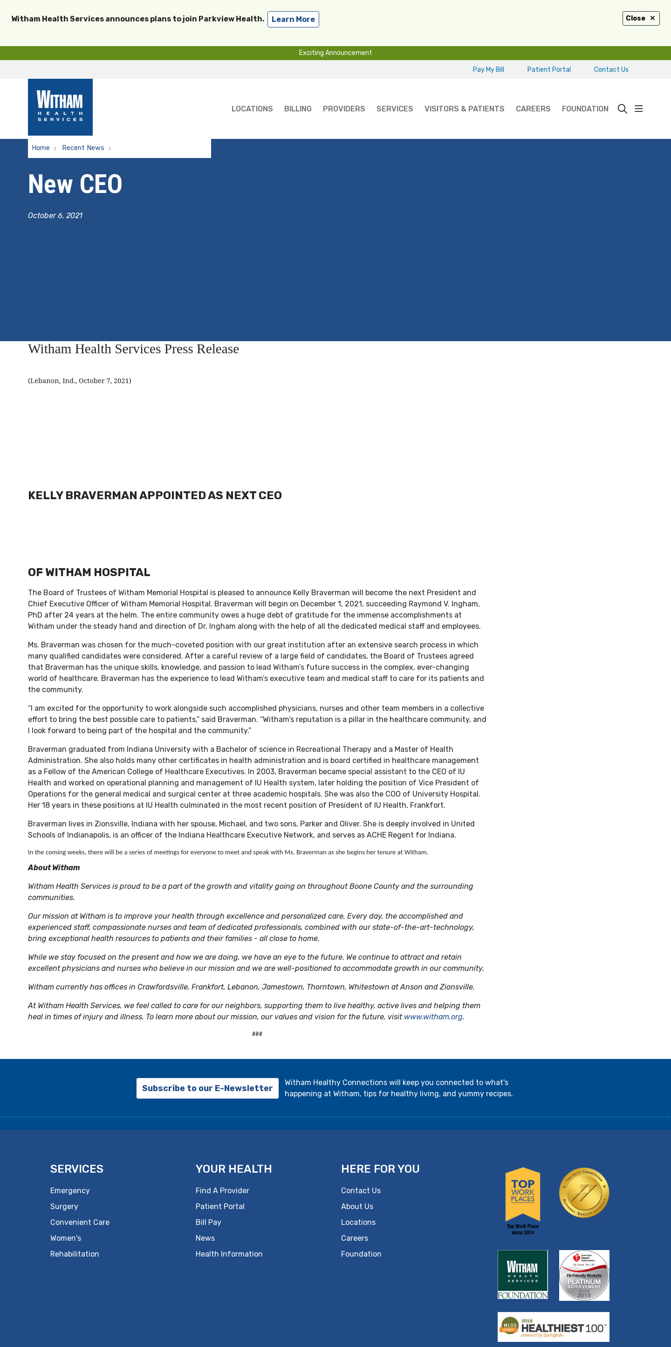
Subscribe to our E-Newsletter (207, 1088)
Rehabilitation (74, 1254)
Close (641, 18)
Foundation (585, 96)
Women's (65, 1238)
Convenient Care (80, 1222)
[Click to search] (622, 109)
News (205, 1238)
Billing (298, 96)
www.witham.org (433, 1016)
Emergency (70, 1190)
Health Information (229, 1254)
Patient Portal (549, 70)
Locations (252, 96)
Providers (344, 96)
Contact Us (611, 70)
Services (395, 96)
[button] (639, 109)
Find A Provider (222, 1190)
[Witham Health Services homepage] (60, 109)
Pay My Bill (488, 70)
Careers (533, 96)
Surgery (64, 1206)
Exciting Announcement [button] (335, 53)
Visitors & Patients (464, 96)
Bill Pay (208, 1222)
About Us (357, 1206)
